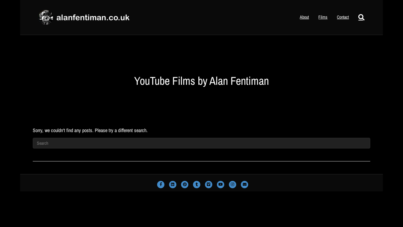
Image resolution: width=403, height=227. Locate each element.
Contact (343, 17)
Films (322, 17)
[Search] (359, 17)
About (304, 17)
